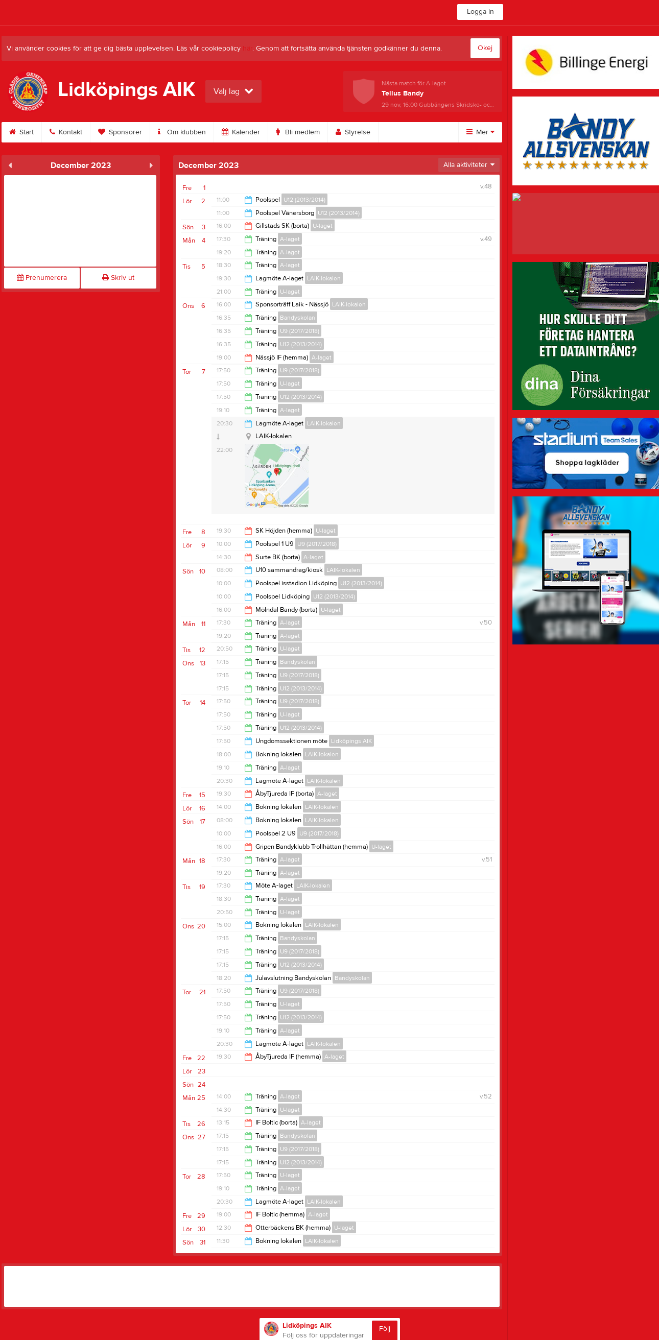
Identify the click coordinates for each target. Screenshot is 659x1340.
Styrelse (353, 132)
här (247, 48)
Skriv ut (118, 277)
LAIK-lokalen (324, 278)
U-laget (323, 226)
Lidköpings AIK (351, 741)
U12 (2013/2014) (304, 200)
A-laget (290, 239)
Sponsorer (120, 132)
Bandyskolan (297, 318)
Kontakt (66, 132)
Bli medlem (298, 132)
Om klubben (182, 132)
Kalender (241, 132)
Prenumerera (42, 277)
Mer (480, 132)
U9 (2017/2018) (299, 331)
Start (21, 132)
